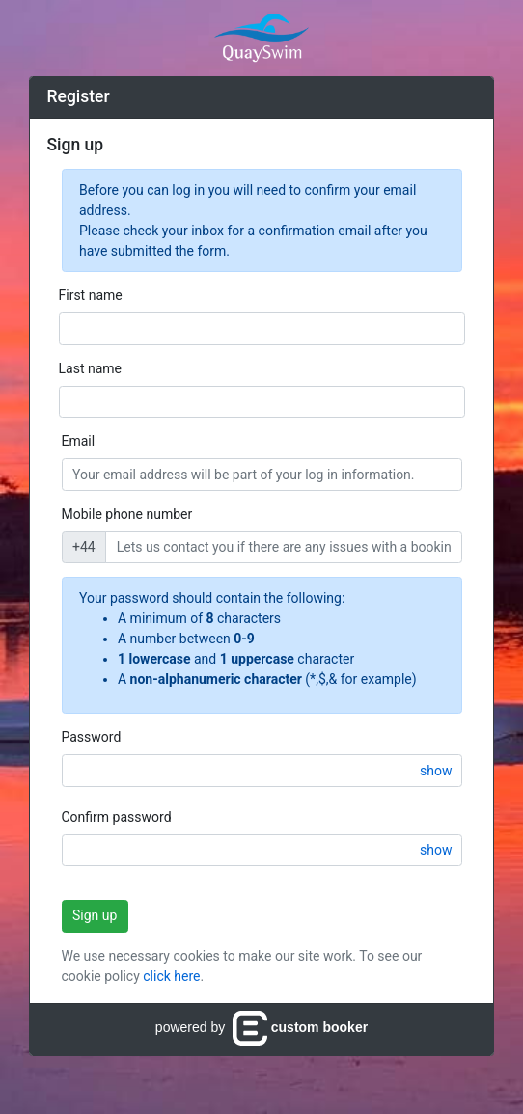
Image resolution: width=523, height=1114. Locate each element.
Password (92, 737)
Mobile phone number (127, 514)
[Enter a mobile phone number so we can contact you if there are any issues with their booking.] (283, 547)
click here (171, 976)
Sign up (94, 915)
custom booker (300, 1027)
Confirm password (117, 817)
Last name (90, 368)
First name (91, 295)
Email (79, 440)
